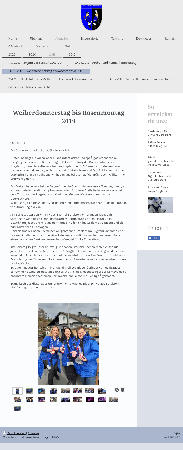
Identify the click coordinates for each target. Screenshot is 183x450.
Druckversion (14, 433)
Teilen (154, 237)
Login (176, 433)
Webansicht (172, 437)
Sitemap (33, 433)
